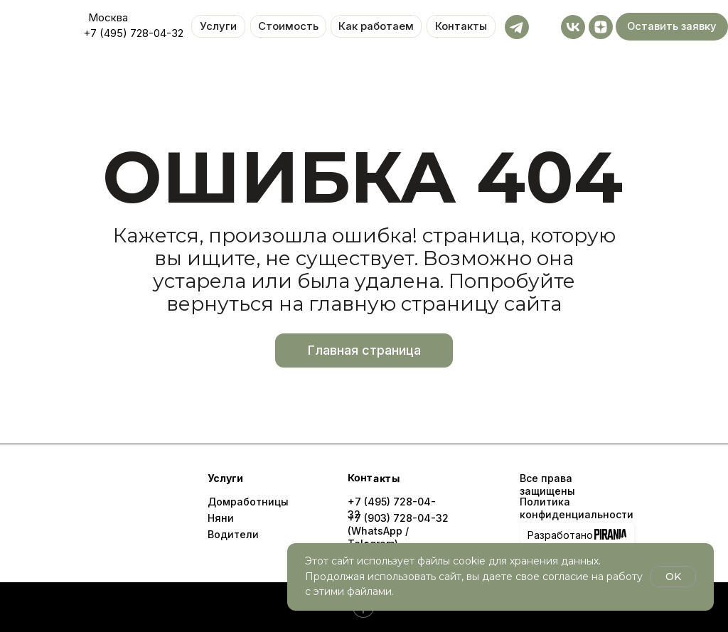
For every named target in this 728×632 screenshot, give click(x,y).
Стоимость (288, 26)
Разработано (560, 535)
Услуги (218, 26)
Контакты (461, 26)
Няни (221, 518)
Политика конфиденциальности (576, 508)
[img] (107, 507)
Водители (233, 534)
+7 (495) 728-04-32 (133, 33)
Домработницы (248, 502)
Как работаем (376, 26)
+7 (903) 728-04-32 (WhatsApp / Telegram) (398, 531)
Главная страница (364, 350)
